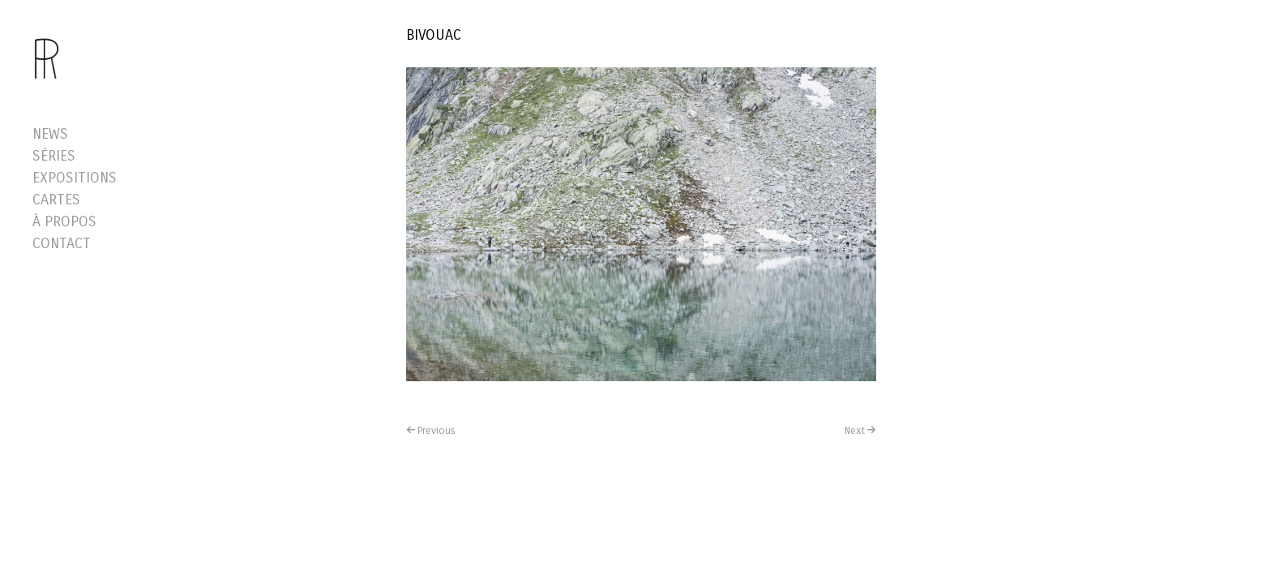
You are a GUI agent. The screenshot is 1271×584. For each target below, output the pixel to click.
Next (855, 430)
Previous (436, 430)
